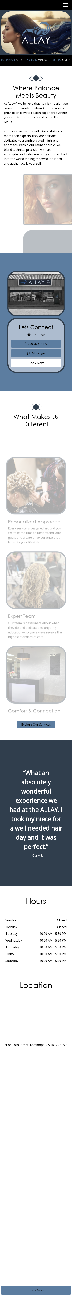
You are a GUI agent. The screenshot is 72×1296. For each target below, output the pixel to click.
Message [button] (36, 353)
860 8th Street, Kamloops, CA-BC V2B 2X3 (36, 1045)
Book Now (36, 1290)
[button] (36, 344)
